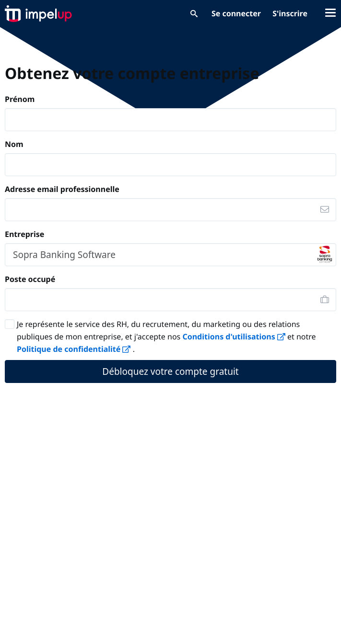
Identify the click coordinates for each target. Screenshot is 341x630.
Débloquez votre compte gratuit (170, 371)
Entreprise (24, 234)
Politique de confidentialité (75, 349)
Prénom (20, 99)
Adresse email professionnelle (62, 189)
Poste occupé (30, 279)
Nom (14, 144)
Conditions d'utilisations (234, 336)
